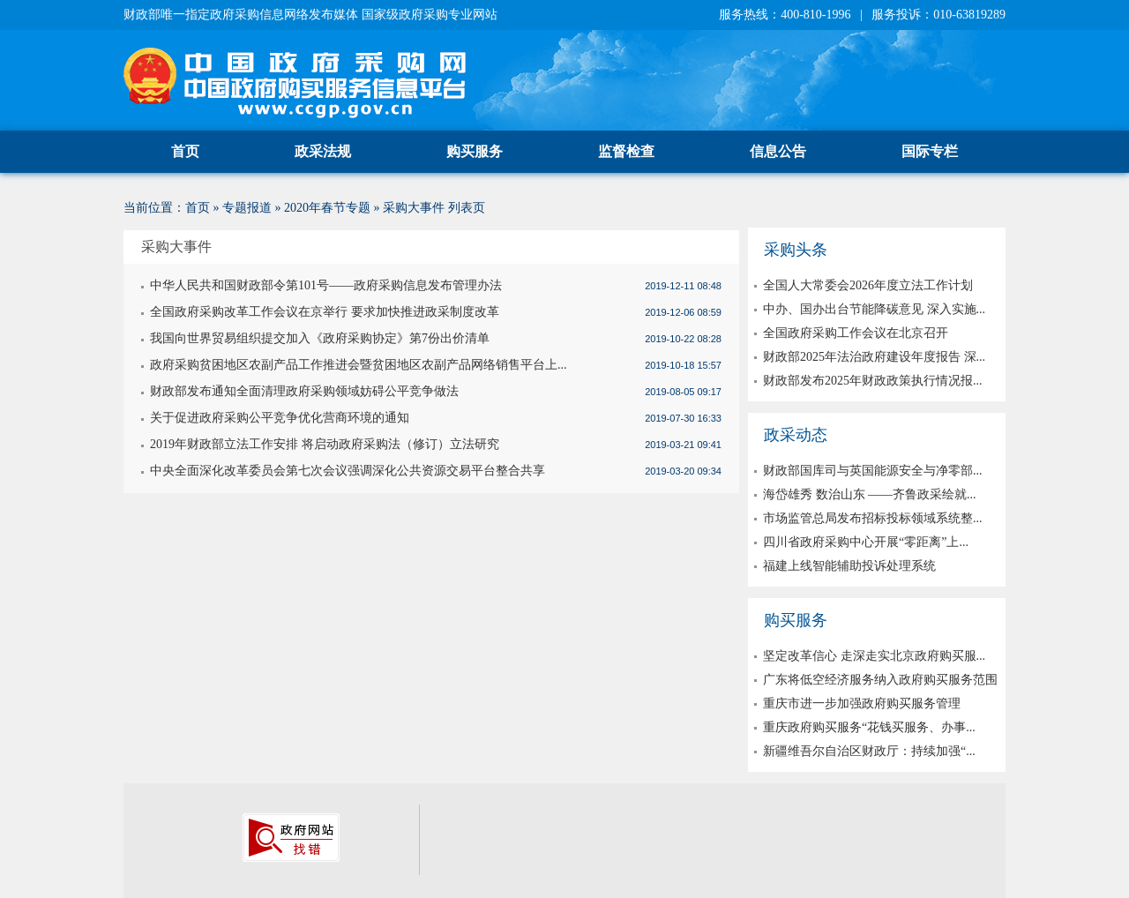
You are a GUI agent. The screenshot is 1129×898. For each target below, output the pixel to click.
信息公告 (778, 151)
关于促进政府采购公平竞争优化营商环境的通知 (279, 417)
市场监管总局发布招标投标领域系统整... (873, 518)
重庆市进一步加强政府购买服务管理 (862, 703)
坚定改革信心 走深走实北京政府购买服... (874, 655)
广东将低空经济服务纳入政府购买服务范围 (880, 679)
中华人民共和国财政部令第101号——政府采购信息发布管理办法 (326, 285)
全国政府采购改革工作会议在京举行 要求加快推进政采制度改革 (324, 311)
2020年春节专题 (327, 207)
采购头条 (795, 249)
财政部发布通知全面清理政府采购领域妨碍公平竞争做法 (304, 391)
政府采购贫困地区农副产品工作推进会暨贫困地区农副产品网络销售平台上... (358, 364)
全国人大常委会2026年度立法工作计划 (868, 285)
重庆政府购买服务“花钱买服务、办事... (869, 727)
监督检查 (626, 151)
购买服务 (474, 151)
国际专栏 (929, 151)
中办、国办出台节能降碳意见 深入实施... (874, 309)
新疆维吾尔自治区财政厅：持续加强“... (869, 751)
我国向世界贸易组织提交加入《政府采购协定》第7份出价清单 (320, 338)
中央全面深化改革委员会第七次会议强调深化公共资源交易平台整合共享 (347, 470)
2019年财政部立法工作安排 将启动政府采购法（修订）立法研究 (324, 444)
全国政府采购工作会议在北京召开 (855, 333)
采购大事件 (414, 207)
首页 (185, 151)
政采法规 (323, 151)
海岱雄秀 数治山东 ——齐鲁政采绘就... (869, 494)
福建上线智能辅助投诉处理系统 (849, 565)
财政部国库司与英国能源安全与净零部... (873, 470)
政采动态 (795, 435)
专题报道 (247, 207)
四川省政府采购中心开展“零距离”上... (865, 542)
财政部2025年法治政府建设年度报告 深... (874, 356)
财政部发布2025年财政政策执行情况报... (873, 380)
